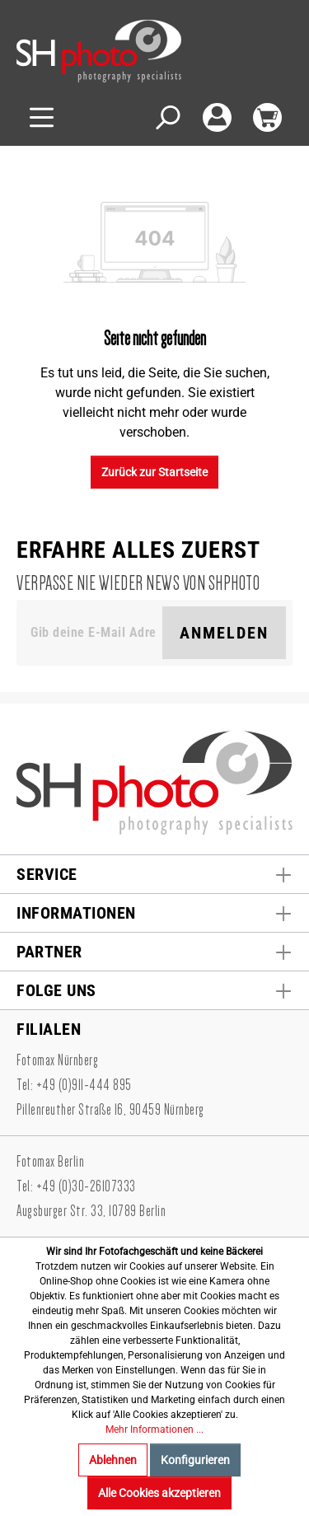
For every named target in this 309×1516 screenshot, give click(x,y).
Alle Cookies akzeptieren (159, 1493)
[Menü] (41, 117)
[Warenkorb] (267, 117)
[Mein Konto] (217, 117)
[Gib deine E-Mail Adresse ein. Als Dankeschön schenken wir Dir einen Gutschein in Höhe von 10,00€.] (92, 632)
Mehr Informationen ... (154, 1429)
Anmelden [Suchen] (224, 633)
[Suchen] (167, 117)
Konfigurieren (195, 1460)
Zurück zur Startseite (154, 472)
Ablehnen (113, 1460)
